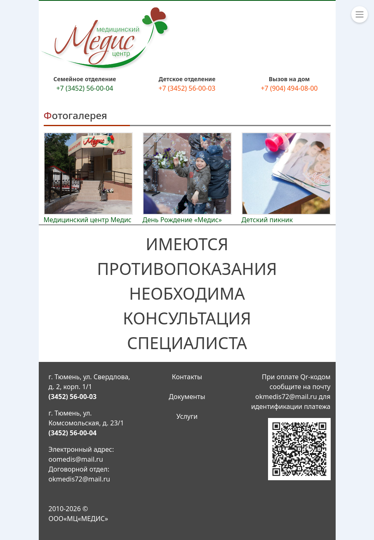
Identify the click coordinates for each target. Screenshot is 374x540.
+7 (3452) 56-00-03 (186, 88)
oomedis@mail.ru (76, 459)
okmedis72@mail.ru (80, 479)
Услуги (187, 416)
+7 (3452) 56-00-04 (84, 88)
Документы (187, 396)
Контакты (187, 376)
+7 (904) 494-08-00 (289, 88)
